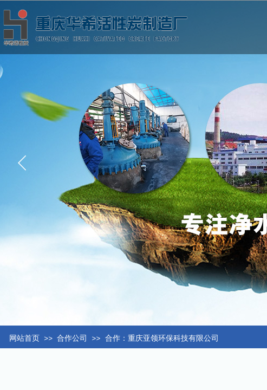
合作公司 (72, 338)
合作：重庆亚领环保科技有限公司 (162, 338)
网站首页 (24, 338)
